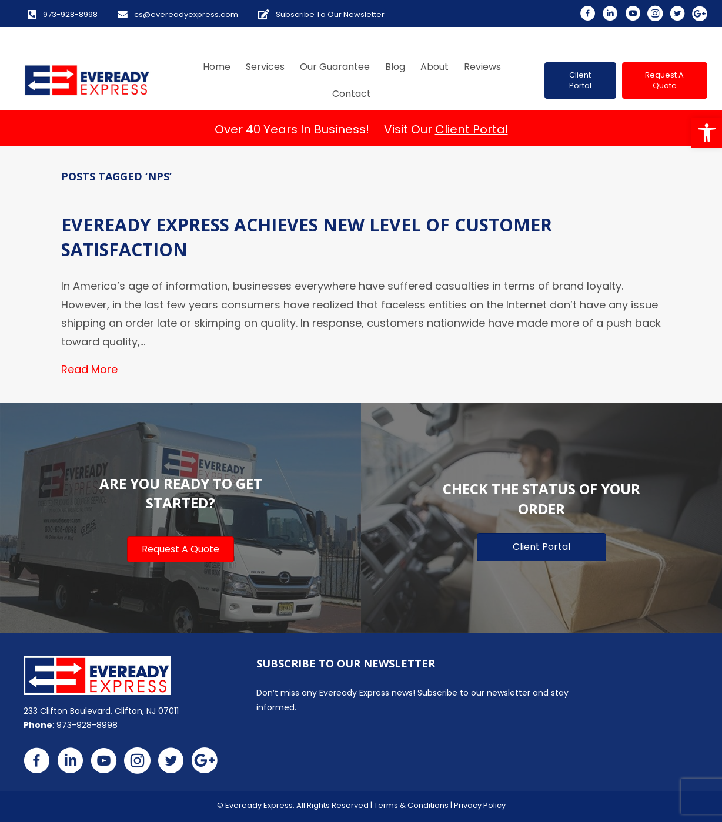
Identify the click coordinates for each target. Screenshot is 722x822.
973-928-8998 (87, 725)
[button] (706, 133)
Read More (89, 369)
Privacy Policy (480, 805)
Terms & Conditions (411, 805)
